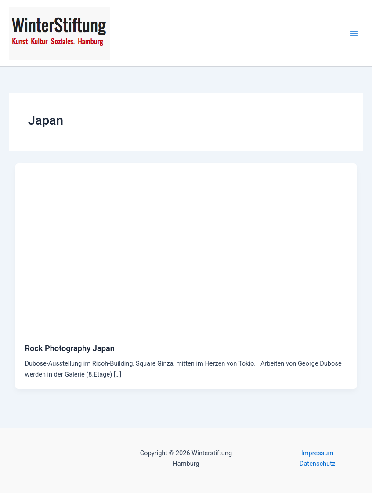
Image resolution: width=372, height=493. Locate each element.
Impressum (317, 453)
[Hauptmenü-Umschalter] (354, 33)
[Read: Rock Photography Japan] (186, 248)
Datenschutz (317, 464)
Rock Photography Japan (69, 348)
